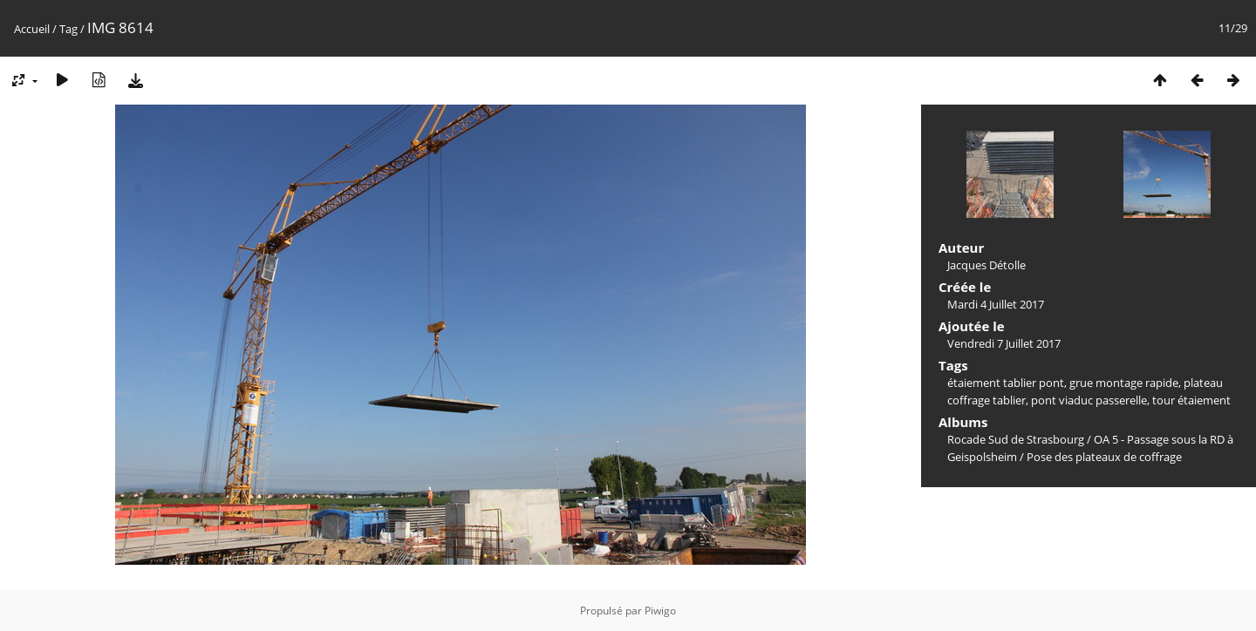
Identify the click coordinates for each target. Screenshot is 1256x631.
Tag (68, 29)
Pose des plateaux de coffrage (1104, 457)
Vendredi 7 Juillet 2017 (1004, 343)
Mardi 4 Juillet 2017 (995, 304)
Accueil (32, 29)
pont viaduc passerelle (1089, 400)
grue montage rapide (1123, 382)
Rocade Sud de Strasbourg (1015, 439)
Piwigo (660, 610)
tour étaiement (1191, 400)
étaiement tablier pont (1005, 382)
